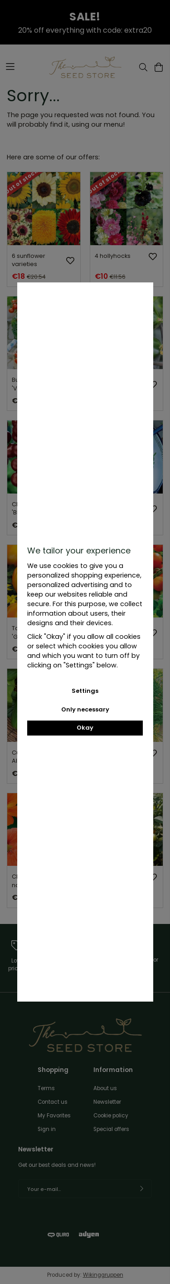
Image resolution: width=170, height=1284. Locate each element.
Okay (85, 727)
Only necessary (85, 709)
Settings (85, 690)
